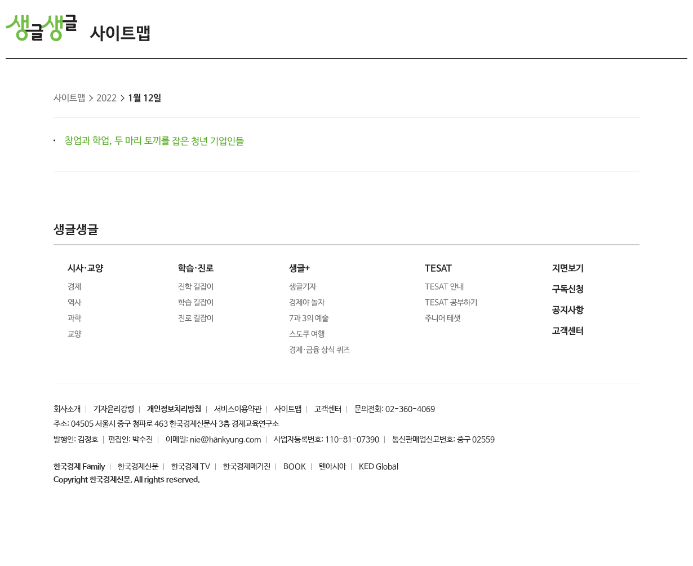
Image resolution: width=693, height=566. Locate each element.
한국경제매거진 (246, 466)
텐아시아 (332, 466)
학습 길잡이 (196, 302)
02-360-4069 (410, 409)
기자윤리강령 (114, 409)
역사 (74, 302)
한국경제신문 (138, 466)
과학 (74, 318)
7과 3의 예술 (308, 318)
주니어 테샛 (442, 318)
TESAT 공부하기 (451, 302)
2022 (106, 98)
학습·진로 (196, 268)
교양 (74, 334)
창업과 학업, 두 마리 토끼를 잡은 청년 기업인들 (154, 141)
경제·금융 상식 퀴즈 (318, 350)
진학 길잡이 (196, 286)
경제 (74, 286)
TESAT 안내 (444, 286)
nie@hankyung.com (225, 439)
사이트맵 (120, 34)
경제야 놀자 (307, 302)
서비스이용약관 (237, 409)
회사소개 (67, 409)
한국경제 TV (190, 466)
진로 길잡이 (196, 318)
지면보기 (568, 268)
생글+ (299, 268)
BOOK (294, 466)
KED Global (378, 466)
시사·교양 (85, 268)
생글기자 (302, 286)
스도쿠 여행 (307, 334)
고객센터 (327, 409)
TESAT (438, 268)
